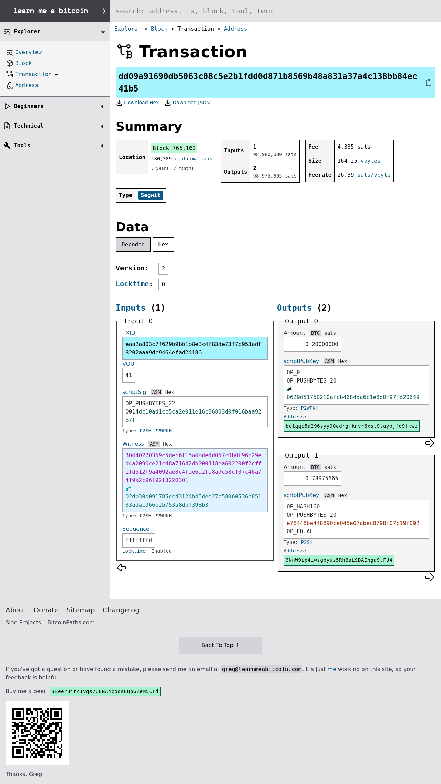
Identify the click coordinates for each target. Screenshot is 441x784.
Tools (22, 145)
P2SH (307, 542)
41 (128, 375)
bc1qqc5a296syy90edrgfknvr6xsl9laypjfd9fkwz (352, 426)
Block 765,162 (174, 148)
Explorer (127, 28)
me (331, 669)
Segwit (151, 195)
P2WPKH (310, 408)
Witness (133, 444)
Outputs (294, 308)
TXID (128, 333)
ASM (156, 392)
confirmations (194, 158)
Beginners (29, 106)
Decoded (133, 244)
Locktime (132, 284)
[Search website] (275, 11)
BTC (315, 333)
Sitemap (80, 610)
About (16, 610)
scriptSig (134, 392)
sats (330, 333)
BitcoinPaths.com (71, 622)
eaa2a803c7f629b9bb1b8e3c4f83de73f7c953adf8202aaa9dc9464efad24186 (193, 348)
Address (235, 28)
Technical (29, 125)
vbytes (371, 161)
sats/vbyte (373, 175)
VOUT (130, 364)
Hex (163, 244)
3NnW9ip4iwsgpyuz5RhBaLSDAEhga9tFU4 (339, 560)
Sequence (136, 529)
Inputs (131, 308)
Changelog (121, 610)
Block (159, 28)
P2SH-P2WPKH (156, 430)
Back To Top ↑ (220, 645)
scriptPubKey (301, 361)
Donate (46, 610)
